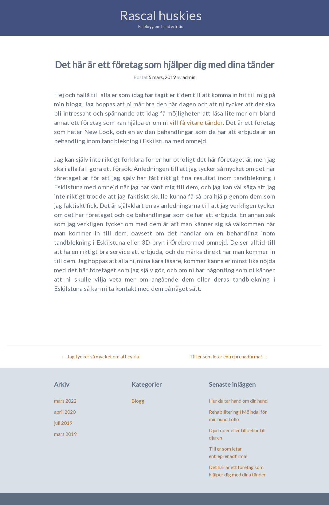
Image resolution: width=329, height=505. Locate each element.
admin (188, 77)
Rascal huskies (161, 15)
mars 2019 (65, 434)
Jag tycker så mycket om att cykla (100, 356)
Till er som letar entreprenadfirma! (229, 356)
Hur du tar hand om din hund (238, 401)
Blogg (137, 401)
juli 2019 (63, 423)
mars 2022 (65, 401)
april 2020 (65, 412)
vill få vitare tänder (196, 122)
